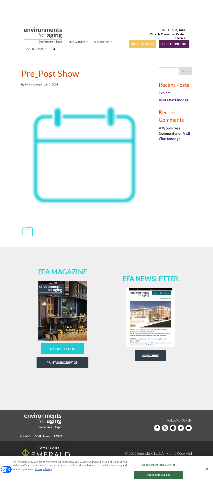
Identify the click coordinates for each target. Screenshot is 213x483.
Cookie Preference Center (158, 464)
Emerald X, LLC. (149, 453)
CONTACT (43, 435)
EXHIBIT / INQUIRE (174, 44)
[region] (106, 469)
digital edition (62, 349)
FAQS (58, 435)
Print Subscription (62, 362)
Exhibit (164, 93)
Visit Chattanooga (174, 100)
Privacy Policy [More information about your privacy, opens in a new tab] (43, 469)
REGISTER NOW (142, 44)
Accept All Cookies (159, 474)
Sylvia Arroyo (33, 84)
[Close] (206, 469)
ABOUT (26, 435)
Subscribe (150, 355)
